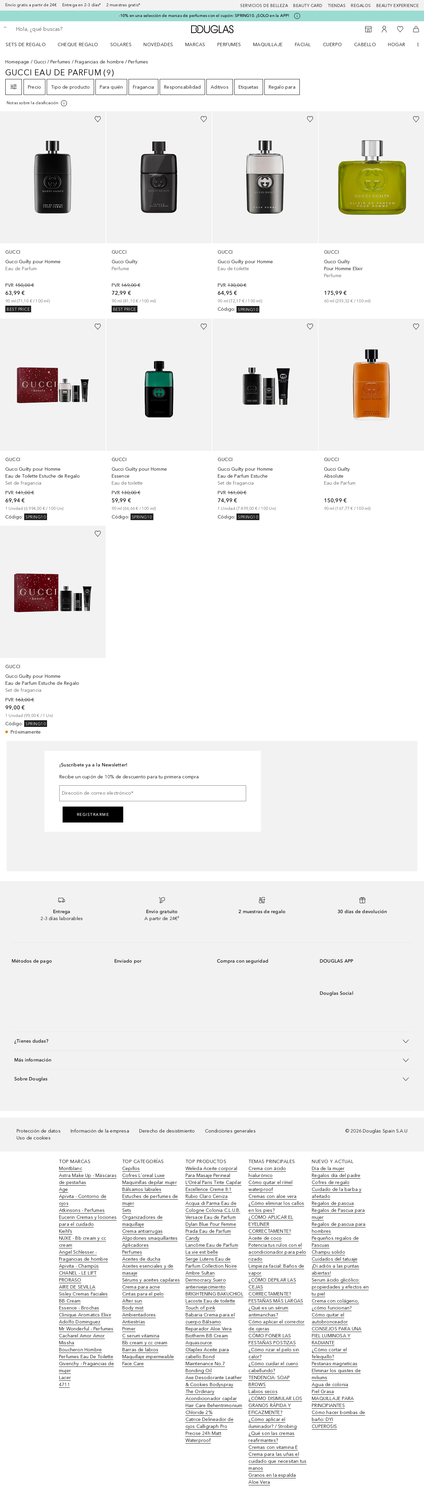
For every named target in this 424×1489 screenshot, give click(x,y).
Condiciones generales (230, 1131)
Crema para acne (141, 1287)
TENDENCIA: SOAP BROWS (269, 1381)
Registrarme (93, 814)
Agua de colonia (330, 1384)
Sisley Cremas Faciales (83, 1294)
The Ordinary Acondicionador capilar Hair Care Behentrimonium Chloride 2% (214, 1402)
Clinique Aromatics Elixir (85, 1315)
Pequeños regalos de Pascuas (335, 1241)
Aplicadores (135, 1245)
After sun (132, 1301)
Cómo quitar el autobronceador (330, 1318)
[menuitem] (30, 44)
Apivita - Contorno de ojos (82, 1200)
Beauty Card (308, 5)
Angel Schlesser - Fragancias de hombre (83, 1255)
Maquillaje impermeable (148, 1357)
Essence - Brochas (79, 1308)
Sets (127, 1210)
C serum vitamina (140, 1336)
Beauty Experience (397, 5)
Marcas (195, 44)
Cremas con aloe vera (272, 1196)
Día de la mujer (328, 1168)
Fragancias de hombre (99, 62)
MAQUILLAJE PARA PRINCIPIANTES (333, 1402)
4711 (64, 1384)
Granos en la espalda (272, 1475)
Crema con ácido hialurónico (267, 1172)
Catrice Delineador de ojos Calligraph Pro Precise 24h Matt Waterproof (210, 1430)
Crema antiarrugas (142, 1231)
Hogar (396, 44)
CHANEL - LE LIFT (77, 1273)
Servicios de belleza (264, 5)
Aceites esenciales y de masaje (148, 1269)
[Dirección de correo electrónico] (152, 793)
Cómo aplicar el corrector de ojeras (276, 1325)
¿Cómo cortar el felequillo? (329, 1353)
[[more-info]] (37, 103)
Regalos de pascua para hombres (338, 1227)
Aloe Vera (259, 1482)
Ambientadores (139, 1315)
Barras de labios (140, 1350)
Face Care (133, 1364)
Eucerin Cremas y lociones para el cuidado (88, 1221)
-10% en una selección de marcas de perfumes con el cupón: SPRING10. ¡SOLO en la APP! (204, 15)
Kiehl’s (65, 1231)
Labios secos (262, 1391)
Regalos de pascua (333, 1203)
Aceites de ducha (141, 1259)
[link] (53, 211)
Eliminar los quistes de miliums (336, 1374)
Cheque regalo (78, 44)
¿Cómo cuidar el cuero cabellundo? (273, 1367)
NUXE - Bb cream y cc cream (82, 1241)
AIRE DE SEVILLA (77, 1287)
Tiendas (337, 5)
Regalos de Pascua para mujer (338, 1214)
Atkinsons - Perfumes (82, 1210)
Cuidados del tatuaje (334, 1259)
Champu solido (328, 1252)
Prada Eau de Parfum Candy (208, 1234)
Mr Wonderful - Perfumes (86, 1329)
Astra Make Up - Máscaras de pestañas (88, 1179)
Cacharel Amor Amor (82, 1336)
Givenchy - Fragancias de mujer (86, 1367)
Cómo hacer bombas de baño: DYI (338, 1416)
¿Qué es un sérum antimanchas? (268, 1311)
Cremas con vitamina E (273, 1447)
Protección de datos (39, 1131)
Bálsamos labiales (141, 1189)
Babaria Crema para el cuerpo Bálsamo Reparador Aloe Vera (210, 1322)
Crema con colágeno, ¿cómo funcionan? (335, 1304)
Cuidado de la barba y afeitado (336, 1193)
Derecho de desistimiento (167, 1131)
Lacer (65, 1377)
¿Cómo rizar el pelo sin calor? (273, 1353)
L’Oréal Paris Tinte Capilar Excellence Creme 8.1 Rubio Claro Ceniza (213, 1189)
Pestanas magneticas (334, 1364)
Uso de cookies (34, 1138)
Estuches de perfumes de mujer (150, 1200)
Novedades (158, 44)
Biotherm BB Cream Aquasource (207, 1339)
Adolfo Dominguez (79, 1322)
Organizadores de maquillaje (142, 1221)
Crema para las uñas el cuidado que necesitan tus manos (277, 1461)
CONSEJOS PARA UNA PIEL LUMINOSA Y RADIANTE (336, 1336)
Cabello (365, 44)
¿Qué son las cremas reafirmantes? (271, 1437)
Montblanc (70, 1168)
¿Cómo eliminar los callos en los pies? (276, 1207)
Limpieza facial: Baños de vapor (276, 1269)
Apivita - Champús (79, 1266)
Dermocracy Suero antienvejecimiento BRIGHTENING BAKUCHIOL (214, 1287)
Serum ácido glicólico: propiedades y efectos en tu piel (340, 1287)
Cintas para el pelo (143, 1294)
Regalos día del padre (336, 1175)
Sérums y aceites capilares (151, 1280)
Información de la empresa (100, 1131)
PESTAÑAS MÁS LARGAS (275, 1301)
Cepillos (131, 1168)
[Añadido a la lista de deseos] (98, 119)
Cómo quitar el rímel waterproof (270, 1186)
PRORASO (70, 1280)
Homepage (17, 62)
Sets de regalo (26, 44)
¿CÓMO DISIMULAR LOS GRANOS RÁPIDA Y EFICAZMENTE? (275, 1405)
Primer (128, 1329)
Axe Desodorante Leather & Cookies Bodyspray (214, 1381)
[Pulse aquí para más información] (297, 16)
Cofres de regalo (330, 1182)
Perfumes (229, 44)
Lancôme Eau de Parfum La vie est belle (212, 1248)
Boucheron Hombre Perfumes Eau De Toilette (86, 1353)
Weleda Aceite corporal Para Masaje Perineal (211, 1172)
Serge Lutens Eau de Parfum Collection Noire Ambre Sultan (211, 1266)
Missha (66, 1343)
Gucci (40, 62)
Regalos (361, 5)
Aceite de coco (265, 1238)
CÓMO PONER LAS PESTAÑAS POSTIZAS (271, 1339)
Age (63, 1189)
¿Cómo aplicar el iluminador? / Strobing (272, 1423)
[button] (212, 1041)
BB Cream (70, 1301)
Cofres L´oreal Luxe (143, 1175)
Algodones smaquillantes (150, 1238)
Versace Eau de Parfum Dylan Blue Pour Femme (211, 1221)
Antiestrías (133, 1322)
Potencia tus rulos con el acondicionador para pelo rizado (277, 1252)
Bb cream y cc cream (145, 1343)
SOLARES (121, 44)
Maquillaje (268, 44)
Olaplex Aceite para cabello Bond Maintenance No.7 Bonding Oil (207, 1360)
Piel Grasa (323, 1391)
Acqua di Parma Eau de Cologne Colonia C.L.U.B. (213, 1207)
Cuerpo (332, 44)
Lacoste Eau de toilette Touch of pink (211, 1304)
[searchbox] (64, 29)
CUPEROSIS (324, 1426)
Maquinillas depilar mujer (149, 1182)
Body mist (133, 1308)
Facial (303, 44)
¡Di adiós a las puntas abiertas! (335, 1269)
